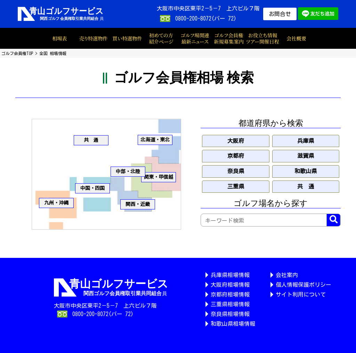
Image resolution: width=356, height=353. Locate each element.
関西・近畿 (138, 204)
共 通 (91, 140)
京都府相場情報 (230, 294)
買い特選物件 (127, 38)
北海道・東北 (155, 139)
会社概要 (296, 38)
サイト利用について (301, 294)
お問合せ (280, 14)
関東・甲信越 (158, 177)
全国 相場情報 (52, 53)
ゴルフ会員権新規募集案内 (228, 38)
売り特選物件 (93, 38)
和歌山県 (305, 171)
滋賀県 (305, 156)
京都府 (235, 156)
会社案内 (287, 275)
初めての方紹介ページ (161, 38)
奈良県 (235, 171)
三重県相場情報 (230, 304)
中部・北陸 (128, 171)
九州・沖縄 (56, 202)
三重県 (235, 186)
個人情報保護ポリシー (303, 284)
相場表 (59, 38)
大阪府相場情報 (230, 284)
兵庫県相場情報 (230, 275)
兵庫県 (305, 141)
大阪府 (235, 141)
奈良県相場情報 (230, 314)
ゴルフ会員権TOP (17, 53)
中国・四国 (92, 188)
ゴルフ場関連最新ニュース (194, 38)
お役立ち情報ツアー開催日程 (262, 38)
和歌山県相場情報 (233, 324)
